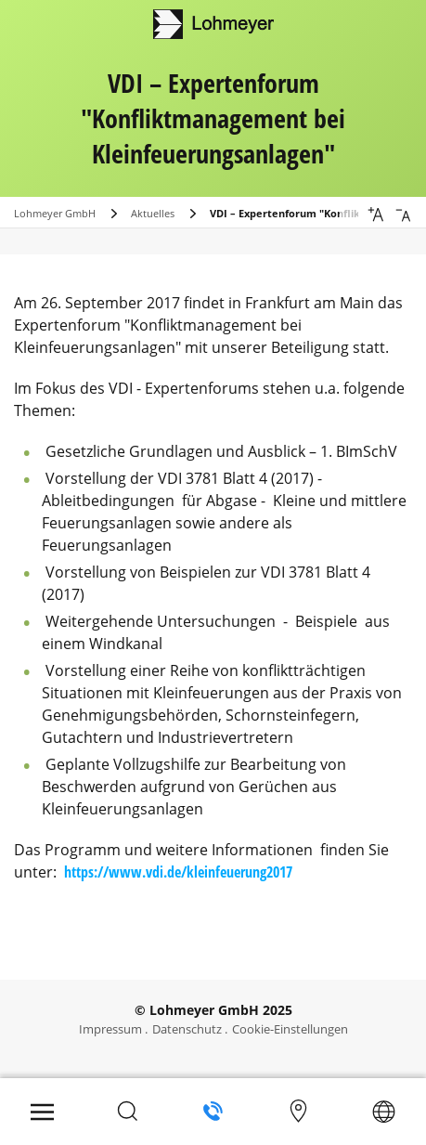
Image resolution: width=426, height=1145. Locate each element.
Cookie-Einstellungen (290, 1029)
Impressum (110, 1029)
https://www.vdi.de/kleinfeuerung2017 (178, 872)
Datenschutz (187, 1029)
